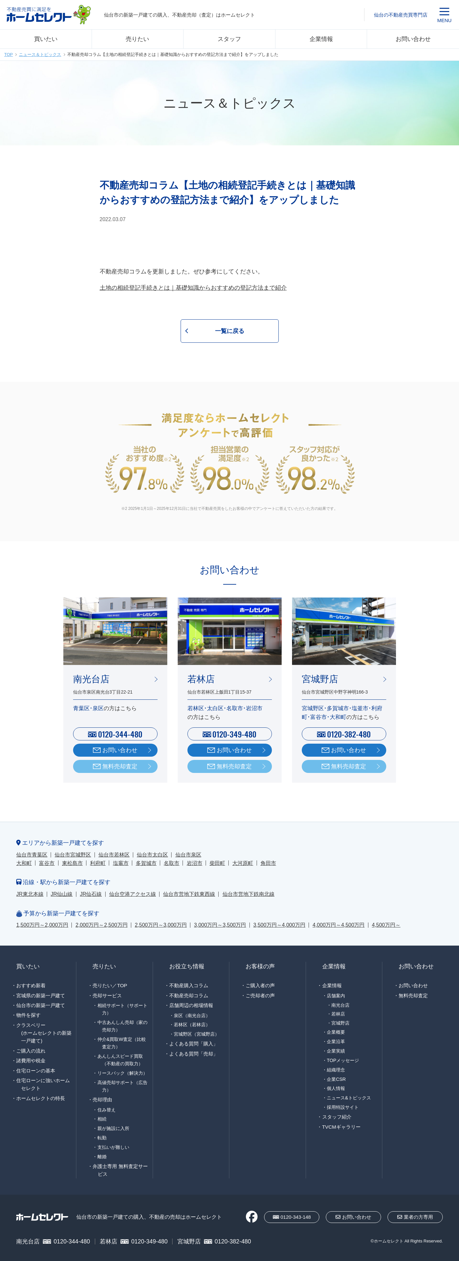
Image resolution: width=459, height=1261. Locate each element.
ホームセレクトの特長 (40, 1098)
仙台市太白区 (152, 854)
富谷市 (47, 863)
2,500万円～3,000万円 (161, 925)
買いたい (45, 39)
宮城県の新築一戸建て (40, 995)
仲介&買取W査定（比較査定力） (121, 1043)
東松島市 (72, 863)
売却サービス (107, 995)
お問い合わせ (413, 39)
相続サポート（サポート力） (122, 1009)
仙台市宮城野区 (73, 854)
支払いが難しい (113, 1147)
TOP (8, 54)
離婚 (102, 1156)
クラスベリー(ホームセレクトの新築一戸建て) (43, 1033)
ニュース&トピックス (349, 1097)
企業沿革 (336, 1041)
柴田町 (217, 863)
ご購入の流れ (30, 1051)
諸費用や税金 (30, 1060)
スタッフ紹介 (336, 1117)
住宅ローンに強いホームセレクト (43, 1084)
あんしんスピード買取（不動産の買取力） (120, 1060)
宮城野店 (340, 1023)
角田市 (268, 863)
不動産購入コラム (188, 985)
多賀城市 (146, 863)
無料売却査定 (119, 766)
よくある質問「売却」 (193, 1053)
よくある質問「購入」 (193, 1043)
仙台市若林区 (114, 854)
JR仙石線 (91, 894)
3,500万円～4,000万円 (279, 925)
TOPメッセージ (343, 1060)
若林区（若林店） (192, 1024)
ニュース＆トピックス (40, 54)
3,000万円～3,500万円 (220, 925)
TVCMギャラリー (341, 1127)
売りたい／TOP (110, 985)
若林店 (338, 1014)
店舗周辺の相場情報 (191, 1005)
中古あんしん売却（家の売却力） (122, 1026)
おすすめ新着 (30, 985)
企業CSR (336, 1079)
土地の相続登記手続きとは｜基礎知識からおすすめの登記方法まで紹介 (193, 288)
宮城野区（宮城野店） (196, 1034)
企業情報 (321, 39)
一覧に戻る (229, 331)
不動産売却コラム (188, 995)
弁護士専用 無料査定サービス (120, 1170)
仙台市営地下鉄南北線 (248, 894)
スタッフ (229, 39)
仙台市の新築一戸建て (40, 1005)
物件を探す (28, 1015)
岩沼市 (194, 863)
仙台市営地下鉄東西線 (189, 894)
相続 (102, 1119)
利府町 (98, 863)
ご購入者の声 (260, 985)
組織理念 (336, 1069)
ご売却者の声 (260, 995)
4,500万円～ (386, 925)
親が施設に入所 (113, 1128)
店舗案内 (336, 995)
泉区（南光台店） (192, 1015)
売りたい (137, 39)
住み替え (106, 1109)
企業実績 (336, 1051)
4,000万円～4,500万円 (338, 925)
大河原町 (242, 863)
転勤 (102, 1137)
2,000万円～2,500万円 (101, 925)
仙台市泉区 (188, 854)
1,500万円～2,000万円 (42, 925)
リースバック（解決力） (122, 1073)
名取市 (171, 863)
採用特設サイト (343, 1107)
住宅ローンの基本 (35, 1070)
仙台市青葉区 (31, 854)
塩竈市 (121, 863)
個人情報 (336, 1088)
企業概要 (336, 1032)
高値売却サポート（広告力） (122, 1086)
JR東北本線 (30, 894)
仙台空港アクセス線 (132, 894)
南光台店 (340, 1005)
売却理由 (102, 1099)
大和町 (24, 863)
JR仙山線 (62, 894)
